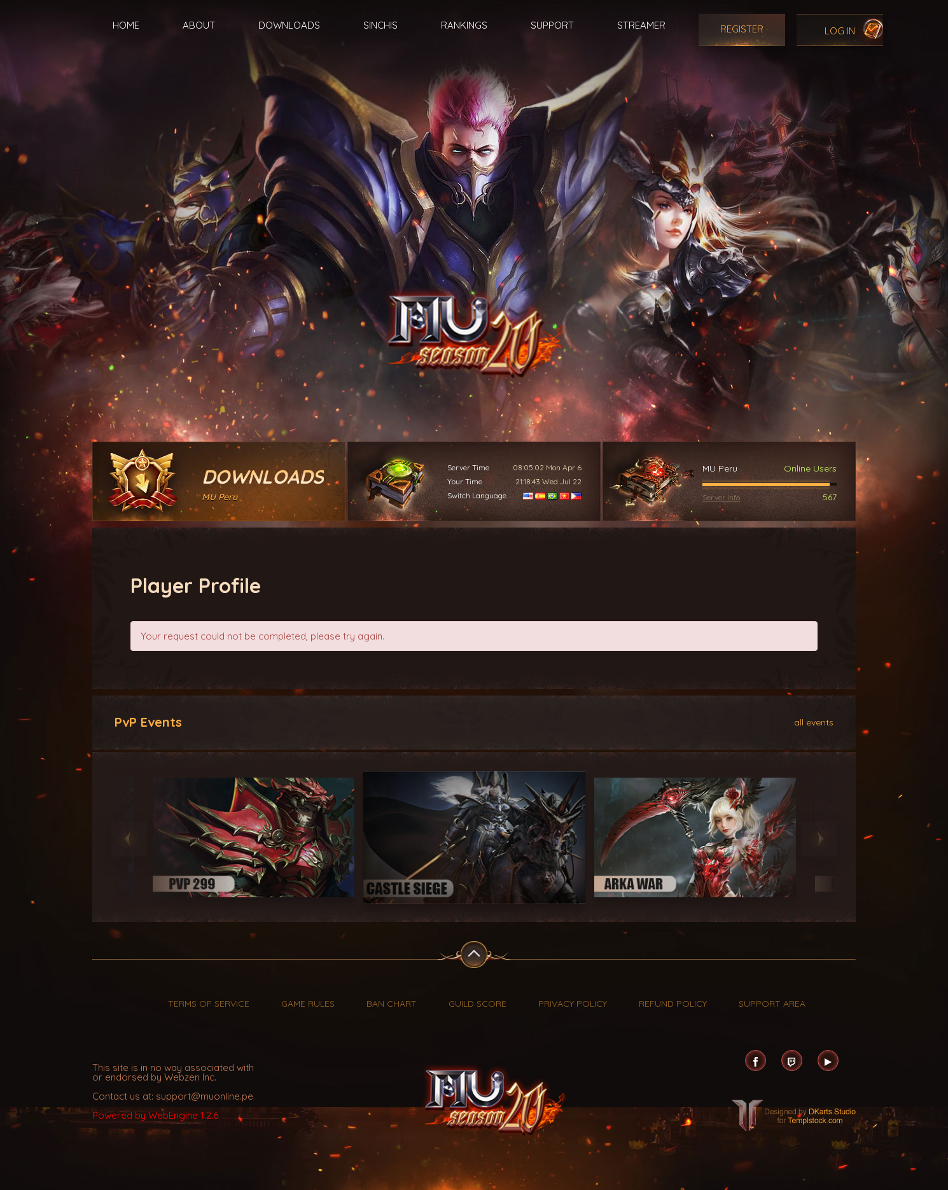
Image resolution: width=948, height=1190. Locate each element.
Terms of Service (208, 1003)
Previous (128, 839)
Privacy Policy (572, 1003)
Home (126, 25)
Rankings (464, 25)
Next (819, 839)
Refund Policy (673, 1003)
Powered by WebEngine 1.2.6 (155, 1115)
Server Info (721, 497)
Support (552, 25)
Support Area (772, 1003)
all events (813, 722)
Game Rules (308, 1003)
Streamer (641, 25)
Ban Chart (391, 1003)
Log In (840, 31)
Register (741, 29)
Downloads (289, 25)
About (199, 25)
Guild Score (477, 1003)
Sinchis (380, 25)
